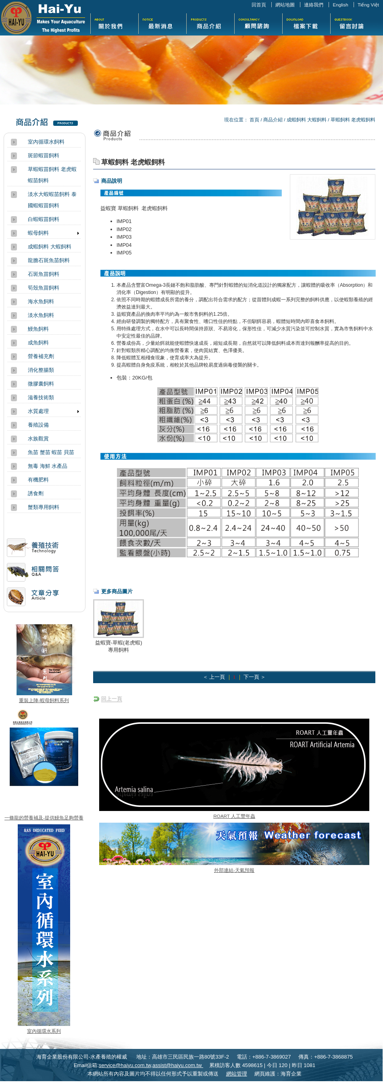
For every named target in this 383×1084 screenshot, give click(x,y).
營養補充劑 (41, 356)
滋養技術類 (41, 397)
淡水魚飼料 (41, 315)
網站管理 (236, 1074)
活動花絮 (258, 22)
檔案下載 (306, 22)
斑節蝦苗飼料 (43, 155)
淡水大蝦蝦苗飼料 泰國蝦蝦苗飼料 (52, 199)
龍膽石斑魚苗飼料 (49, 260)
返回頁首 (368, 1077)
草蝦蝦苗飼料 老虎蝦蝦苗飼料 (52, 174)
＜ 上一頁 (214, 677)
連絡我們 (313, 4)
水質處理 (38, 411)
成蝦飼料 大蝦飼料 (307, 119)
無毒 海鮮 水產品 (47, 466)
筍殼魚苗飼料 (43, 288)
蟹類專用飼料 (43, 507)
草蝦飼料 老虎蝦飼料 (353, 119)
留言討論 (354, 22)
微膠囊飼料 (41, 384)
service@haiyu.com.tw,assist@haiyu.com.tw (151, 1065)
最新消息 (162, 22)
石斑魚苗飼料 (43, 274)
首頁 (254, 119)
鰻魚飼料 (38, 329)
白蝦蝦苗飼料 (43, 219)
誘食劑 (36, 493)
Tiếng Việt (368, 4)
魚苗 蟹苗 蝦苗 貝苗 (51, 452)
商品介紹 (210, 22)
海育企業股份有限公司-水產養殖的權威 (43, 17)
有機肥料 (38, 480)
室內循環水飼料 (46, 142)
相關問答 (33, 575)
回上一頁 (111, 699)
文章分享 (33, 600)
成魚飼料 (38, 343)
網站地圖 (285, 4)
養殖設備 (38, 425)
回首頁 (259, 4)
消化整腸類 (41, 370)
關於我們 (114, 22)
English (340, 4)
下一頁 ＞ (255, 677)
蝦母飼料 (38, 233)
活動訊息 (33, 550)
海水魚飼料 (41, 301)
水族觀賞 (38, 439)
